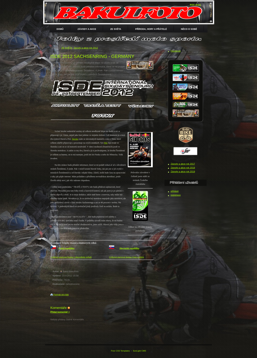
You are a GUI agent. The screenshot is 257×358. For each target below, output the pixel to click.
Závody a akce (87, 29)
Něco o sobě (189, 29)
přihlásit (175, 191)
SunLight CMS (139, 351)
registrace (176, 195)
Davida (75, 139)
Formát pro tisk (59, 294)
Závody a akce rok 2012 (86, 48)
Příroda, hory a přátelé (151, 29)
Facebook (176, 51)
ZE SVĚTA (115, 29)
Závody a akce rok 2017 (183, 164)
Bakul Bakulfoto (70, 271)
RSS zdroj (195, 5)
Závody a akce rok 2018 (183, 167)
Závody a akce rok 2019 (183, 171)
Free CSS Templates (120, 351)
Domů (60, 29)
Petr (105, 143)
